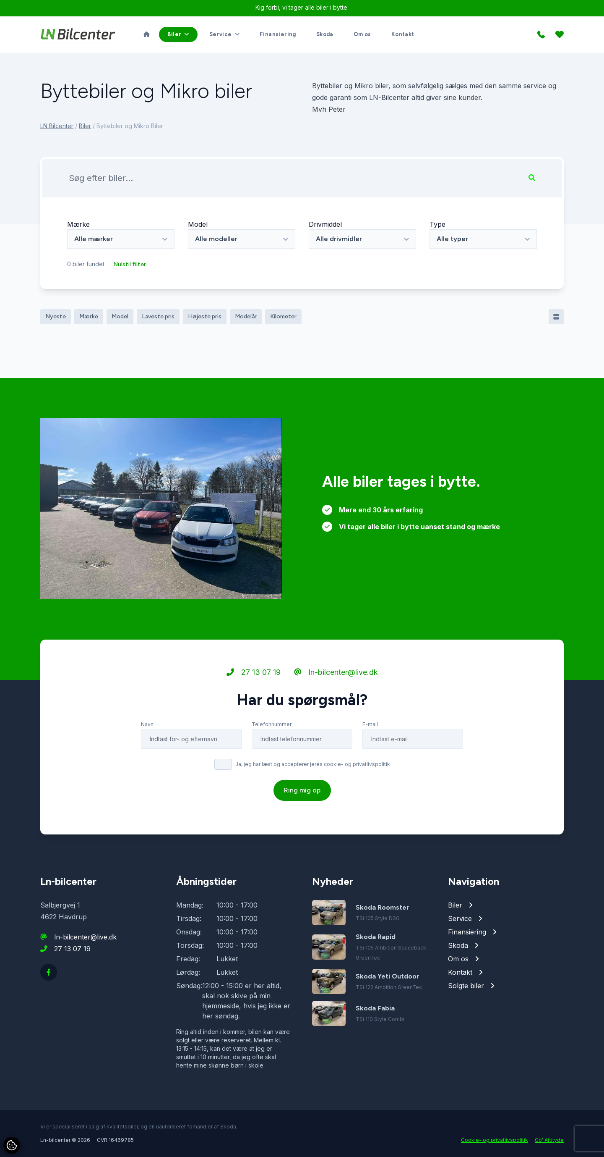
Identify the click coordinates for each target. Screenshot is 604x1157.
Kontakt (402, 34)
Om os (362, 34)
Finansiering (278, 34)
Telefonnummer (272, 724)
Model (198, 224)
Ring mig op (302, 790)
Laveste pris (158, 316)
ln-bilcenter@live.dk (336, 672)
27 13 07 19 (253, 672)
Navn (147, 724)
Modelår (246, 316)
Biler (85, 125)
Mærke (78, 224)
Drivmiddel (325, 224)
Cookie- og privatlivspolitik (494, 1140)
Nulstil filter (129, 264)
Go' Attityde (549, 1140)
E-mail (370, 724)
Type (437, 224)
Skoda (324, 34)
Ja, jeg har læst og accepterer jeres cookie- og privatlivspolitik (312, 764)
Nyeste (55, 316)
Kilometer (283, 316)
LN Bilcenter (56, 125)
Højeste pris (204, 316)
